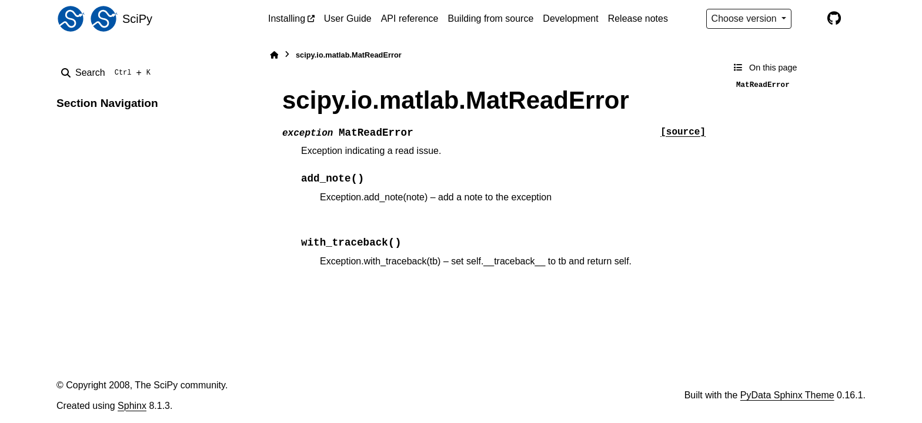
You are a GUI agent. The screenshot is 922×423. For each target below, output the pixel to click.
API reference (410, 19)
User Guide (348, 19)
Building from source (491, 19)
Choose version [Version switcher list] (745, 19)
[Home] (274, 55)
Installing (286, 19)
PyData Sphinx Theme (787, 395)
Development (570, 19)
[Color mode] (809, 19)
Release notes (638, 19)
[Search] (108, 73)
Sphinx (132, 406)
